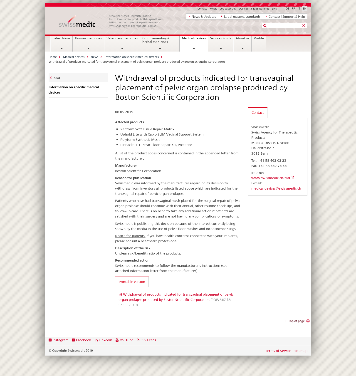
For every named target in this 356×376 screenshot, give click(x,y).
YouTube (126, 340)
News (94, 57)
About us (242, 38)
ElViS (275, 8)
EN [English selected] (305, 8)
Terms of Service (278, 351)
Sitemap (300, 351)
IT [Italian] (299, 8)
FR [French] (293, 8)
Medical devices (195, 40)
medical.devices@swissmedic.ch (276, 188)
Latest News (61, 38)
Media (213, 8)
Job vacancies (228, 8)
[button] (265, 26)
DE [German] (287, 8)
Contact (202, 8)
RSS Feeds (148, 340)
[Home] (113, 20)
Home (53, 57)
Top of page (296, 321)
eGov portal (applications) (254, 8)
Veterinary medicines (122, 38)
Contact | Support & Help (285, 16)
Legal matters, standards (240, 16)
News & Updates (202, 16)
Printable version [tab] (132, 282)
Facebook (83, 340)
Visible (259, 38)
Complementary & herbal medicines (156, 40)
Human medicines (88, 38)
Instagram (61, 340)
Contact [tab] (258, 112)
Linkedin (105, 340)
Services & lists (220, 38)
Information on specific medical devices (132, 57)
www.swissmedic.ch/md (270, 178)
